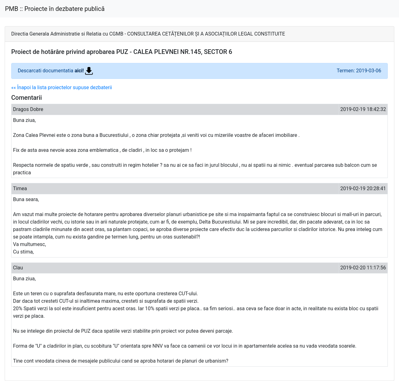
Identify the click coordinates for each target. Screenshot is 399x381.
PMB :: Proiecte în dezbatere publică (55, 8)
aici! (84, 71)
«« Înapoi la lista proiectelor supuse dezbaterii (61, 87)
